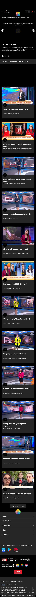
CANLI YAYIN (6, 11)
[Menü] (2, 11)
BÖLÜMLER (5, 61)
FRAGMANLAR (23, 61)
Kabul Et (31, 592)
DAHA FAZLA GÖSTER (18, 506)
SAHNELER (13, 61)
